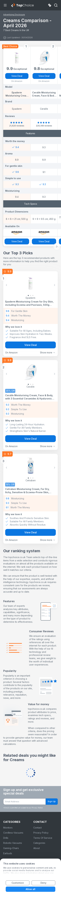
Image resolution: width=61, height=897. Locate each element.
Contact (37, 827)
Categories (39, 843)
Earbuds (7, 853)
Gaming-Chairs (11, 848)
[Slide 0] (28, 295)
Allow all (30, 889)
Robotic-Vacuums (12, 843)
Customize (18, 882)
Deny (43, 882)
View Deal (16, 76)
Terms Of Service (42, 837)
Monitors (8, 827)
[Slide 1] (30, 295)
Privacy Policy (40, 832)
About (36, 848)
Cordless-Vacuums (13, 832)
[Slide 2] (32, 295)
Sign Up (52, 801)
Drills (5, 837)
